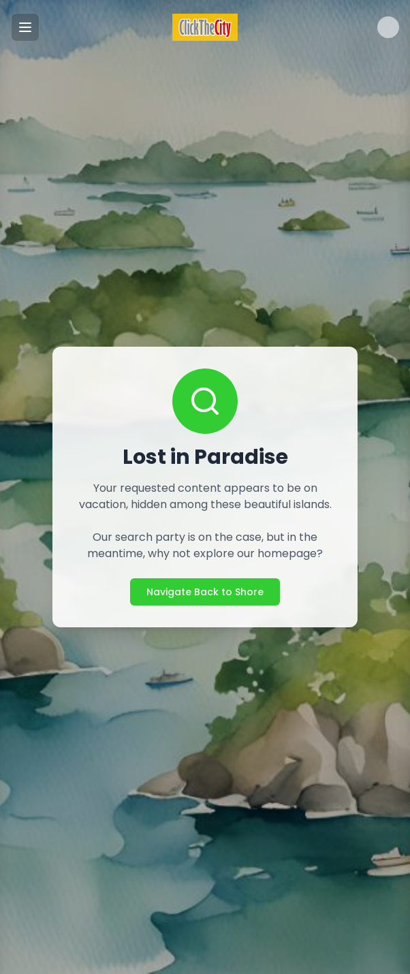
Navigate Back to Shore (205, 592)
